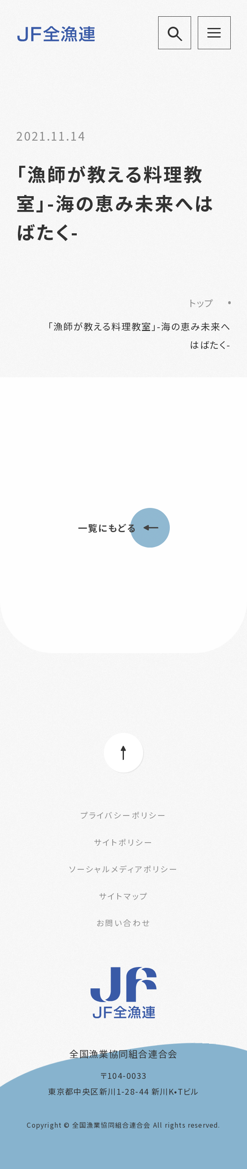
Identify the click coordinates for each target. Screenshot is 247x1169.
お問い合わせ (123, 922)
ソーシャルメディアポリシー (123, 868)
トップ (201, 302)
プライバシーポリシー (123, 815)
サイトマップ (123, 895)
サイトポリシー (123, 842)
